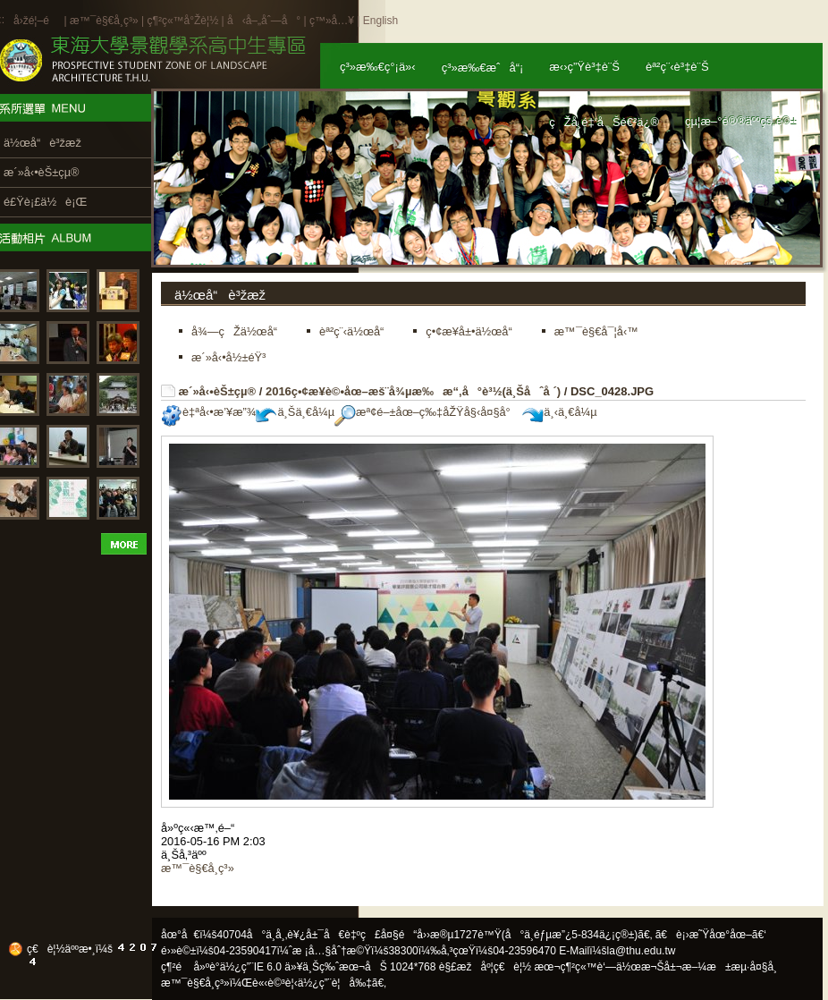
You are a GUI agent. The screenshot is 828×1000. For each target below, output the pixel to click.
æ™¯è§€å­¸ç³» (105, 20)
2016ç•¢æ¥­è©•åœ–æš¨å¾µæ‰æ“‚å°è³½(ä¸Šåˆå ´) (413, 391)
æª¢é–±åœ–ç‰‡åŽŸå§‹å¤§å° (427, 412)
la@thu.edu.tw (641, 951)
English (380, 20)
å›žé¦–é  (37, 20)
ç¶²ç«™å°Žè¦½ (182, 20)
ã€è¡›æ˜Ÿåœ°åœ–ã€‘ (710, 934)
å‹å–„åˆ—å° (263, 20)
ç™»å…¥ (331, 20)
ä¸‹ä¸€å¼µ (559, 412)
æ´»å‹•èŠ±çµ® (218, 391)
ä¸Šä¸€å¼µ (295, 412)
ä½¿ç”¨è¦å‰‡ (335, 983)
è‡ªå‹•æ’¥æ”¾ (208, 412)
